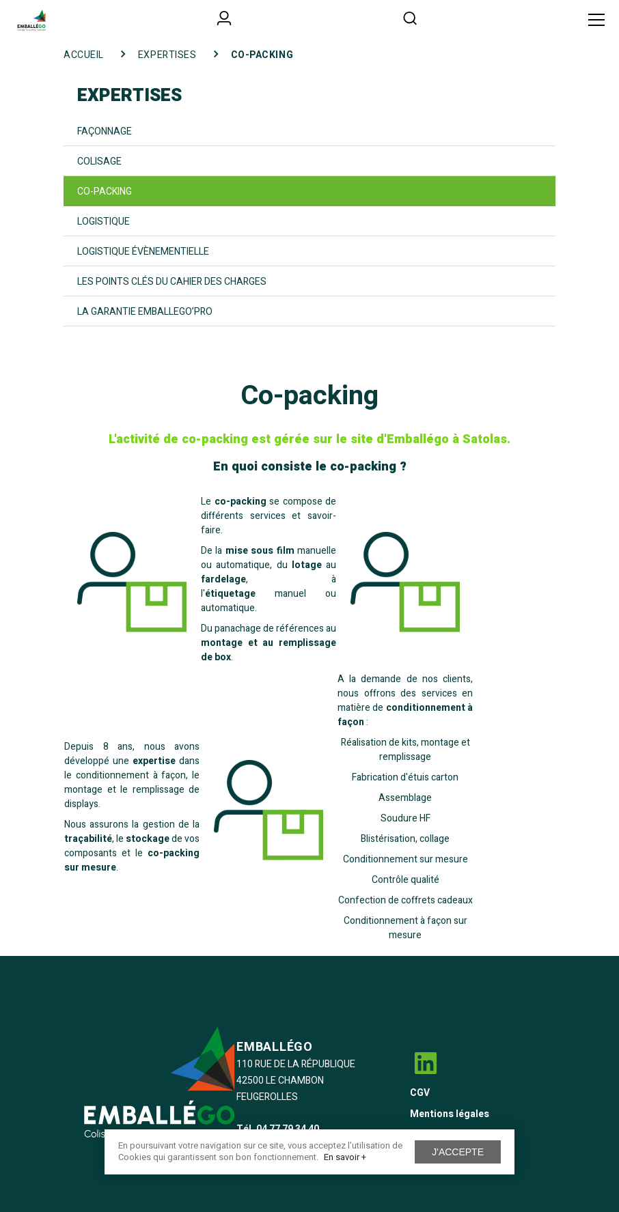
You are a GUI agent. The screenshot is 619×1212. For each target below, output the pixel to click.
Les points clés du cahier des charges (171, 281)
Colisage (99, 161)
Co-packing (104, 191)
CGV (420, 1093)
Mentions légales (449, 1114)
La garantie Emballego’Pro (144, 312)
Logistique (103, 221)
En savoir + (345, 1157)
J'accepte (458, 1151)
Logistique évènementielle (143, 251)
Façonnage (104, 131)
